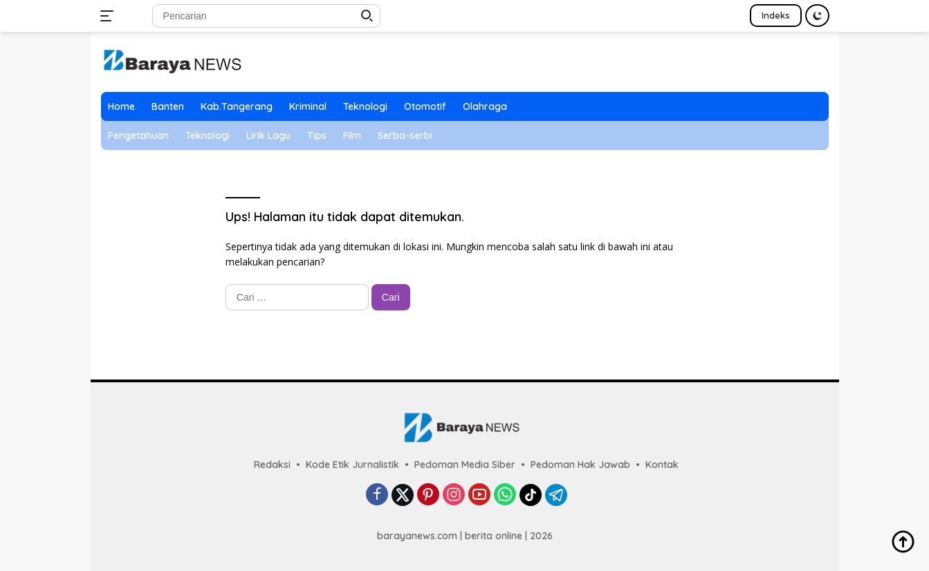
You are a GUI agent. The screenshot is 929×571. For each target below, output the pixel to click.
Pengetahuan (138, 135)
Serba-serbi (405, 135)
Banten (167, 106)
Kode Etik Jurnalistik (352, 464)
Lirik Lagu (268, 135)
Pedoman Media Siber (464, 464)
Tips (316, 135)
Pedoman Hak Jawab (580, 464)
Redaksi (272, 464)
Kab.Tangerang (237, 106)
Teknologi (365, 106)
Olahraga (485, 106)
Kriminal (307, 106)
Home (121, 106)
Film (352, 135)
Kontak (662, 464)
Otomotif (425, 106)
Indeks (776, 15)
